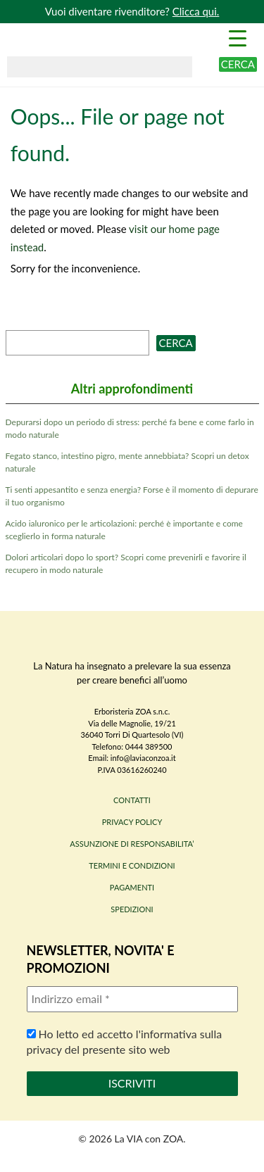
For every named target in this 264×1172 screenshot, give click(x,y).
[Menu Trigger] (237, 37)
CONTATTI (132, 800)
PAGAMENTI (132, 887)
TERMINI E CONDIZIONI (132, 865)
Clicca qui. (196, 11)
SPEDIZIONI (132, 909)
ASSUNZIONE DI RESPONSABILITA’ (132, 843)
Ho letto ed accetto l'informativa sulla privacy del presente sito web (124, 1041)
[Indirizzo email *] (132, 999)
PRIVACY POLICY (132, 821)
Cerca (238, 64)
